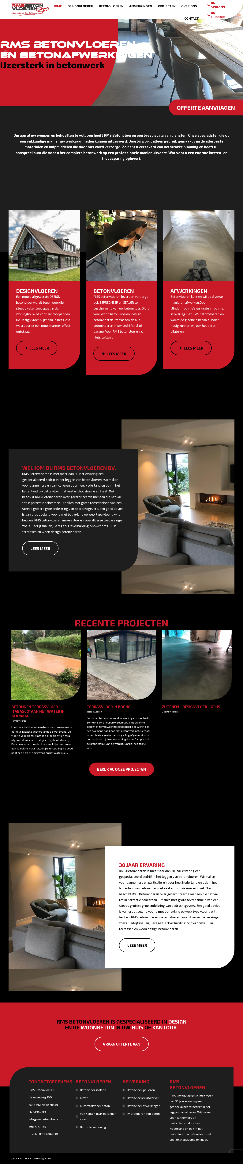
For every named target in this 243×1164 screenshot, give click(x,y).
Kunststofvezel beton (95, 1106)
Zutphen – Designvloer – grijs (191, 706)
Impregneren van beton (143, 1113)
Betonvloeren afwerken (143, 1098)
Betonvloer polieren (141, 1090)
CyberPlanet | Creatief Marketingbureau (30, 1158)
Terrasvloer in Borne (108, 706)
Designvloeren (170, 711)
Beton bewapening (93, 1127)
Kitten (84, 1098)
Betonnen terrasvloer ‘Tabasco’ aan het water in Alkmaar (38, 711)
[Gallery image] (46, 665)
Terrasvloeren (19, 720)
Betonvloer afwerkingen (143, 1106)
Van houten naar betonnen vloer (98, 1116)
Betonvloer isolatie (93, 1090)
